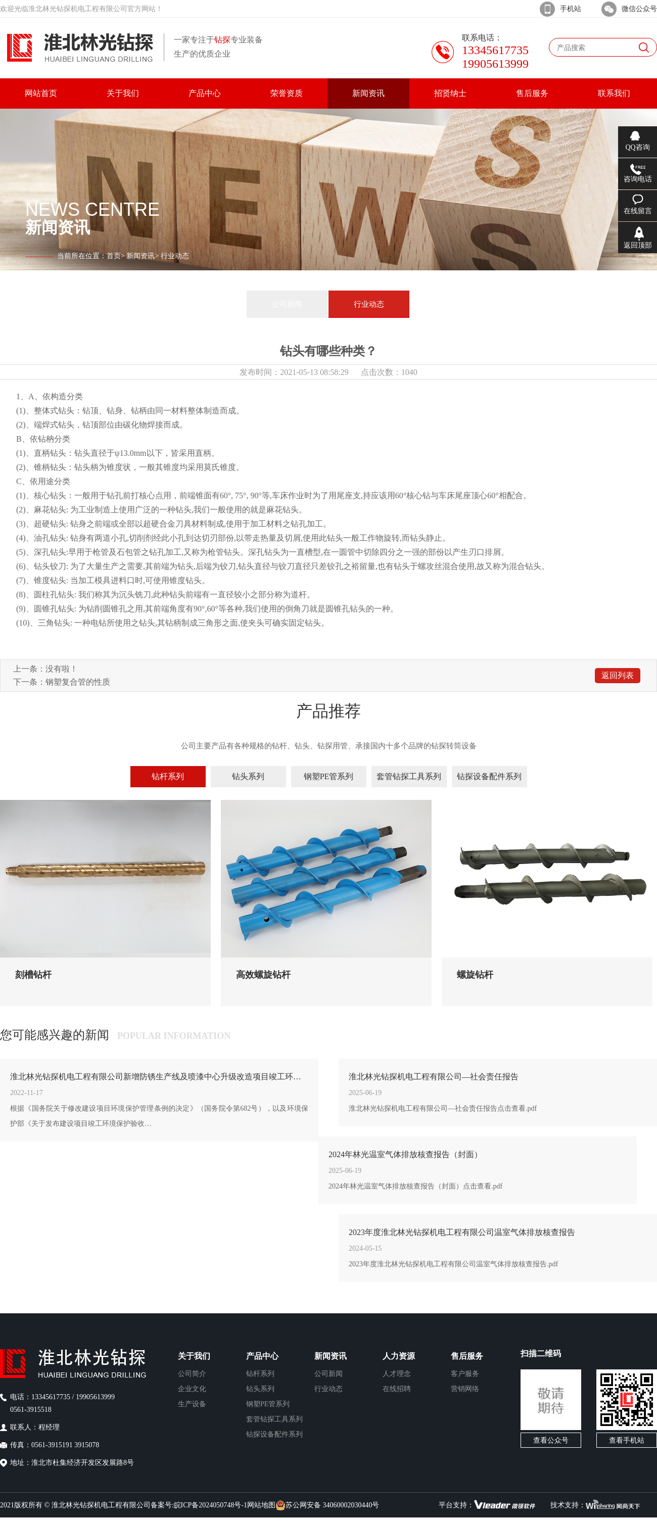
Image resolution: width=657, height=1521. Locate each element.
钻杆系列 (168, 776)
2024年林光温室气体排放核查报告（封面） (405, 1154)
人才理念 (397, 1373)
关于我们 (194, 1356)
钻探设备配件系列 (489, 776)
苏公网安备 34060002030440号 (327, 1505)
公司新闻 (287, 304)
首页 (114, 256)
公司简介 (192, 1373)
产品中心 (262, 1356)
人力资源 (399, 1356)
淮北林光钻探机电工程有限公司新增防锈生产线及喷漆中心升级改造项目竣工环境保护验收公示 (159, 1076)
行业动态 (369, 304)
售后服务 (467, 1356)
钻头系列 (248, 776)
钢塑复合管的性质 (77, 682)
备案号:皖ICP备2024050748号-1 (199, 1505)
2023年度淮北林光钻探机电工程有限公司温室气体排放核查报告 (462, 1232)
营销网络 (465, 1389)
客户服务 (465, 1373)
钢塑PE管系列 (329, 776)
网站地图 (261, 1505)
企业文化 (192, 1389)
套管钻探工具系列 (409, 776)
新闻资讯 (140, 256)
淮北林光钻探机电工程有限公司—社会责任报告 (434, 1076)
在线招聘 (397, 1389)
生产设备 (192, 1404)
